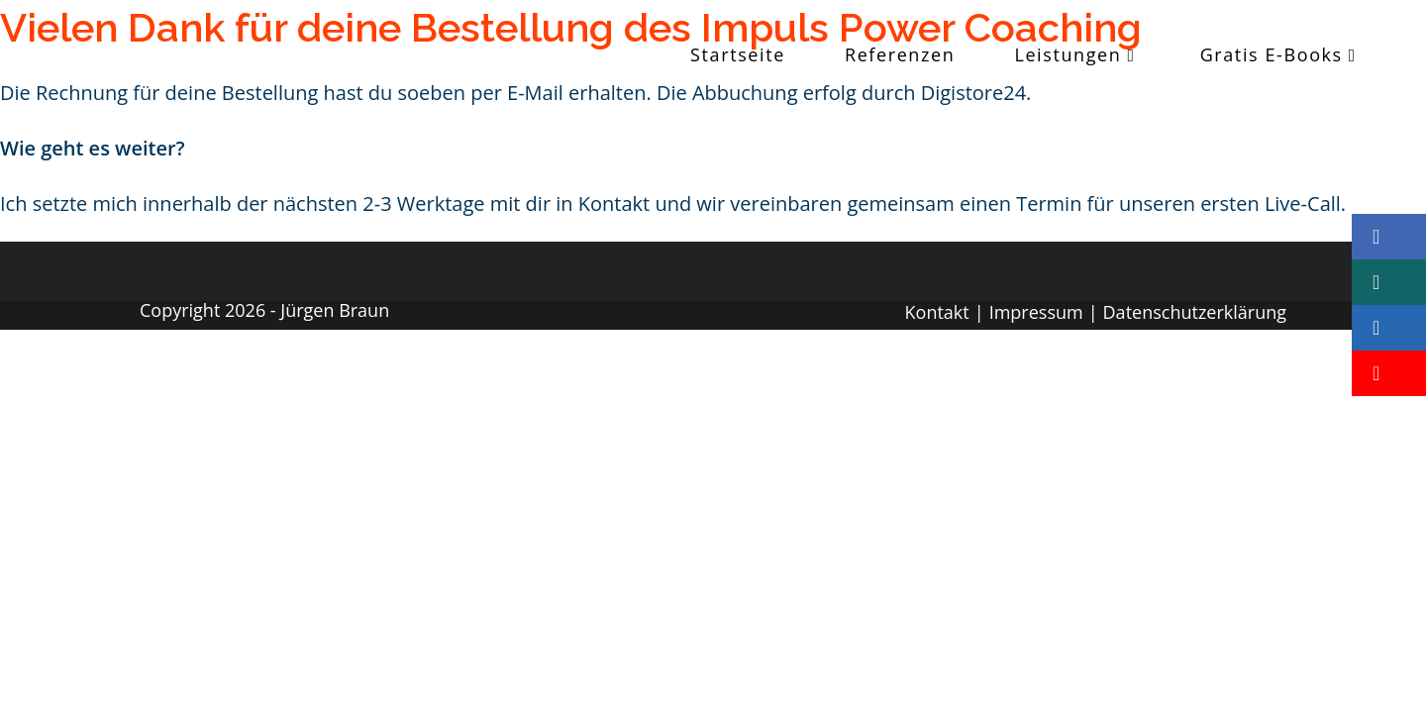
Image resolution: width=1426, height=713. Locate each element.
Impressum (1036, 312)
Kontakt (937, 312)
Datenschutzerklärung (1194, 312)
